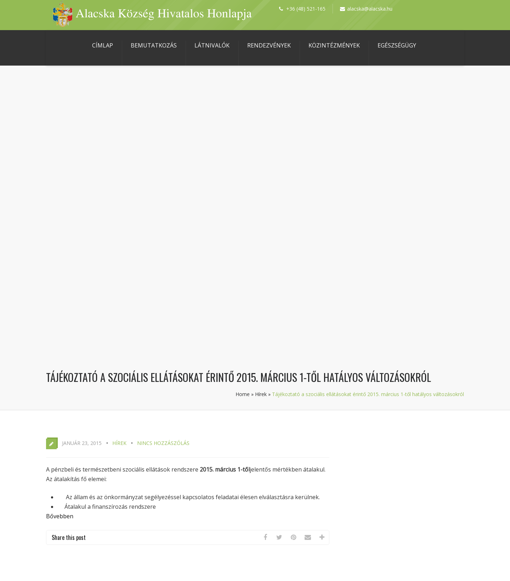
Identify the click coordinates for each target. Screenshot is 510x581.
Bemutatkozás (154, 45)
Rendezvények (269, 45)
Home (243, 394)
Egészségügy (397, 45)
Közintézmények (334, 45)
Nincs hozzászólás (163, 443)
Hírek (261, 394)
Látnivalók (212, 45)
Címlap (102, 45)
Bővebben (59, 516)
